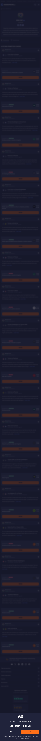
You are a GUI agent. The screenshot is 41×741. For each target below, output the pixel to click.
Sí (30, 732)
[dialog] (20, 370)
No (11, 732)
